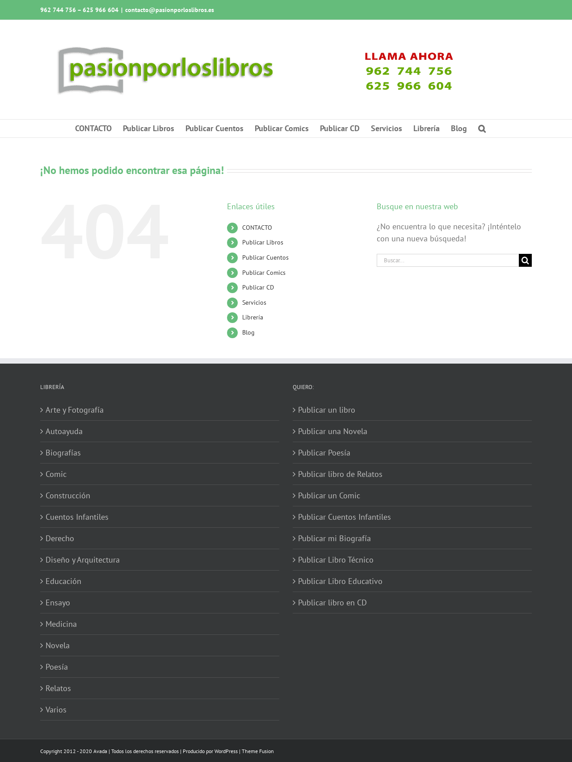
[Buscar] (525, 260)
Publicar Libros (262, 242)
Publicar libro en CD (332, 602)
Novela (58, 645)
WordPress (226, 751)
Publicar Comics (264, 273)
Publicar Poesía (324, 452)
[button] (482, 128)
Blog (248, 332)
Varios (56, 709)
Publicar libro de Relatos (340, 474)
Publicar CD (258, 287)
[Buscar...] (448, 260)
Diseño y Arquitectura (83, 560)
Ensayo (58, 602)
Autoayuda (64, 431)
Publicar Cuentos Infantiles (344, 517)
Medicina (61, 624)
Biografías (63, 452)
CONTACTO (257, 228)
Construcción (68, 495)
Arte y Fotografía (75, 410)
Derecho (60, 538)
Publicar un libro (326, 410)
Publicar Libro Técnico (336, 560)
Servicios (254, 302)
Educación (63, 581)
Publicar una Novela (332, 431)
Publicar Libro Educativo (340, 581)
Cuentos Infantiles (77, 517)
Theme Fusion (258, 751)
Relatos (58, 688)
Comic (56, 474)
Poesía (57, 667)
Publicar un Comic (329, 495)
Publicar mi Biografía (334, 538)
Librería (252, 317)
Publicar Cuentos (265, 257)
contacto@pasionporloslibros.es (169, 10)
